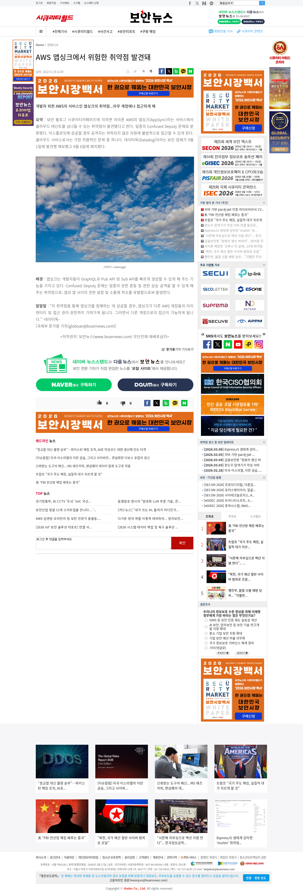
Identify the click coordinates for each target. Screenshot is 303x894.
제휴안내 (158, 857)
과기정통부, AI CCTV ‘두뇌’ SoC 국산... (63, 501)
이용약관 (69, 857)
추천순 (232, 516)
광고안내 (55, 857)
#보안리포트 (126, 31)
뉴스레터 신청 (91, 3)
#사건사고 (105, 31)
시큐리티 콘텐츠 (252, 31)
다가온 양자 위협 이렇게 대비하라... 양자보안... (150, 518)
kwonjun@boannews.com (148, 880)
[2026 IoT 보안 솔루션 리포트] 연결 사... (64, 527)
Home (40, 45)
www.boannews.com (112, 336)
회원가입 (51, 3)
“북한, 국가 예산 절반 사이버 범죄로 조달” (232, 251)
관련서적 (172, 857)
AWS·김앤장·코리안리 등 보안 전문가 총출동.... (68, 518)
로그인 (39, 3)
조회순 (210, 516)
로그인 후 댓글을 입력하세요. (103, 543)
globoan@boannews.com (91, 326)
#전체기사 (60, 31)
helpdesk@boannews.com (219, 869)
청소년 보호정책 (111, 857)
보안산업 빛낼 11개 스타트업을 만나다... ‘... (66, 510)
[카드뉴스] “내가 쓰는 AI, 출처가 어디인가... (148, 510)
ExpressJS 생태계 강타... (231, 449)
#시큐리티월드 (82, 31)
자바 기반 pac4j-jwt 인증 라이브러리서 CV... (234, 209)
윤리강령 (130, 857)
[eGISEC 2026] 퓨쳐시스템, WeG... (227, 505)
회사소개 (41, 857)
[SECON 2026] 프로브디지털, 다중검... (230, 484)
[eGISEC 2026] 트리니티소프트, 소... (228, 500)
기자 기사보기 (178, 349)
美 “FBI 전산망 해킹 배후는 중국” (226, 214)
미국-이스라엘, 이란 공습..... (233, 470)
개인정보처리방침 (88, 857)
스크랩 (76, 3)
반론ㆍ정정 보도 (256, 878)
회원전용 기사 (223, 31)
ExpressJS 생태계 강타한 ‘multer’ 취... (231, 230)
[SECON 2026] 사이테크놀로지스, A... (229, 495)
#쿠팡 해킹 (148, 31)
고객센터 (144, 857)
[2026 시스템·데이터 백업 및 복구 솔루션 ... (148, 527)
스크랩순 (255, 516)
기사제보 (64, 3)
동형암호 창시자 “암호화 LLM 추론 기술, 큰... (149, 501)
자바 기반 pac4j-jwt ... (229, 454)
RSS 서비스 (190, 857)
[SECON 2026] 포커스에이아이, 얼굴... (230, 490)
